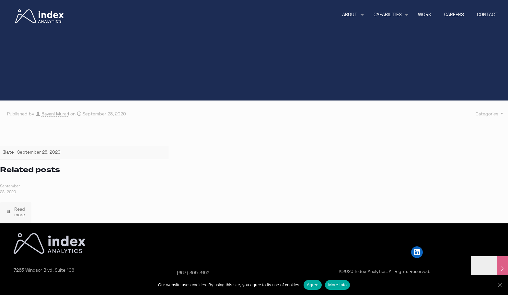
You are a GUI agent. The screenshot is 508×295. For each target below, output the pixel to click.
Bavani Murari (55, 114)
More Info (337, 284)
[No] (500, 285)
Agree (312, 284)
